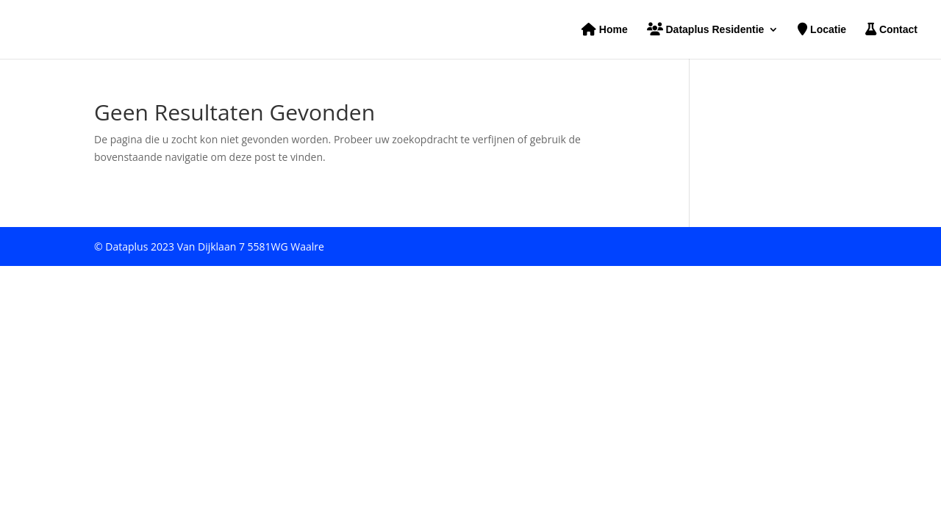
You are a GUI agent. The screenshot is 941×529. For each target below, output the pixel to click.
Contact (891, 29)
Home (605, 29)
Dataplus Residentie (706, 29)
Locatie (822, 29)
